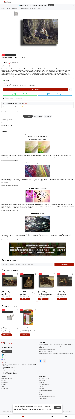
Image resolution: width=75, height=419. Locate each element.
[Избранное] (70, 89)
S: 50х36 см (7, 85)
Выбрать (6, 299)
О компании (42, 380)
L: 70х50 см (23, 85)
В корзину (35, 90)
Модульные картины (6, 378)
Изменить (25, 103)
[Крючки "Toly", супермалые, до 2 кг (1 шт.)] (9, 317)
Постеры (3, 380)
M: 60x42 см (15, 85)
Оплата (48, 116)
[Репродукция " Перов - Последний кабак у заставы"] (46, 281)
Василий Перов (22, 8)
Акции (40, 394)
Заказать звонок (7, 351)
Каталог (8, 8)
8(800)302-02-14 (7, 347)
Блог (40, 392)
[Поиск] (69, 2)
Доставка (38, 116)
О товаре (27, 116)
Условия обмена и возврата (46, 390)
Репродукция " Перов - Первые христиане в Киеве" (64, 293)
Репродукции (14, 8)
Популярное (4, 388)
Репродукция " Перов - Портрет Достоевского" (28, 293)
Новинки (3, 384)
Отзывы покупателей (44, 384)
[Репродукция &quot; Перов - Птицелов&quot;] (40, 32)
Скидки (3, 386)
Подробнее (51, 5)
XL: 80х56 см (32, 85)
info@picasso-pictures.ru (9, 362)
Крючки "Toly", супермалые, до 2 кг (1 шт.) (9, 329)
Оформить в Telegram (55, 94)
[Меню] (2, 2)
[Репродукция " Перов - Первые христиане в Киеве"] (65, 281)
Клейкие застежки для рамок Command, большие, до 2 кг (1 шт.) (27, 329)
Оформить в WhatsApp (20, 94)
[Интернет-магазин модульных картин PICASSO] (7, 2)
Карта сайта (49, 404)
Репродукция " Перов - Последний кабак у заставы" (45, 293)
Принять (57, 407)
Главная (3, 8)
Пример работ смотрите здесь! (9, 210)
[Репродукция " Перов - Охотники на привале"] (9, 281)
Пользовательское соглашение (47, 396)
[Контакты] (72, 2)
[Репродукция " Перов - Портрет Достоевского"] (28, 281)
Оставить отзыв (64, 264)
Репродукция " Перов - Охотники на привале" (9, 293)
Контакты (41, 382)
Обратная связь (43, 398)
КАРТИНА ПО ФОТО (44, 378)
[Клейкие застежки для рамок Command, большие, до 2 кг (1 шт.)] (28, 317)
